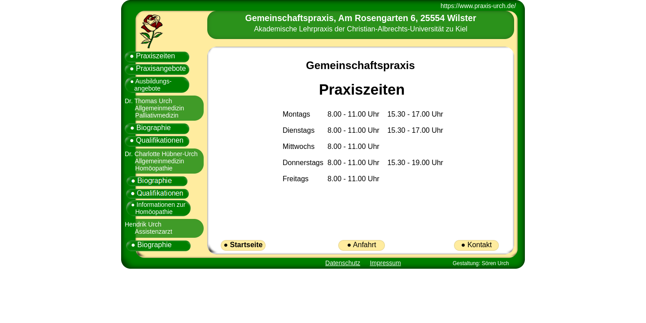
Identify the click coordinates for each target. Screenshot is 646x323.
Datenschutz (342, 262)
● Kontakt (476, 245)
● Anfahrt (361, 245)
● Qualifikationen (156, 140)
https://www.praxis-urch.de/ (478, 5)
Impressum (385, 262)
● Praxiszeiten (152, 56)
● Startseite (242, 245)
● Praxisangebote (158, 68)
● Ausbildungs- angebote (147, 85)
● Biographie (150, 127)
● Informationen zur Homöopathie (156, 208)
